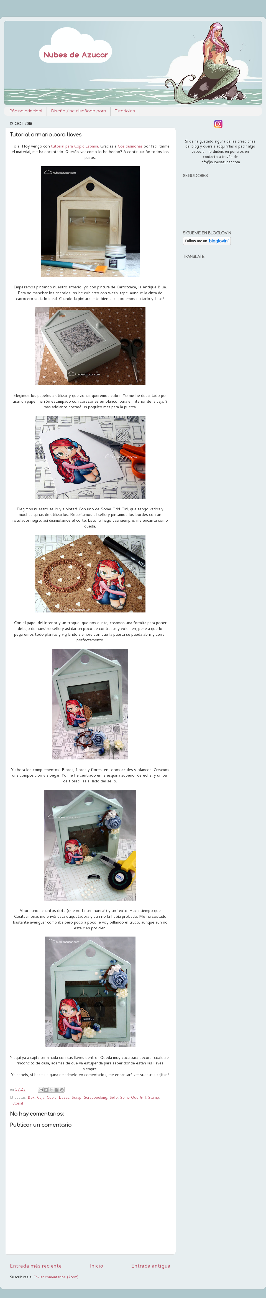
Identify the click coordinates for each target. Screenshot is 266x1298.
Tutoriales (125, 111)
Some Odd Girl (133, 1097)
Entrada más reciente (36, 1265)
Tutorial (16, 1103)
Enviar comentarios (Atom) (56, 1276)
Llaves (64, 1097)
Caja (40, 1097)
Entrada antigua (150, 1265)
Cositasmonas (130, 146)
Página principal (25, 111)
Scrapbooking (95, 1097)
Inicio (96, 1265)
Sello (113, 1097)
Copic (52, 1097)
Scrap (76, 1097)
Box (31, 1097)
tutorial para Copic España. (75, 146)
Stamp (153, 1097)
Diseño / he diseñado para (78, 111)
